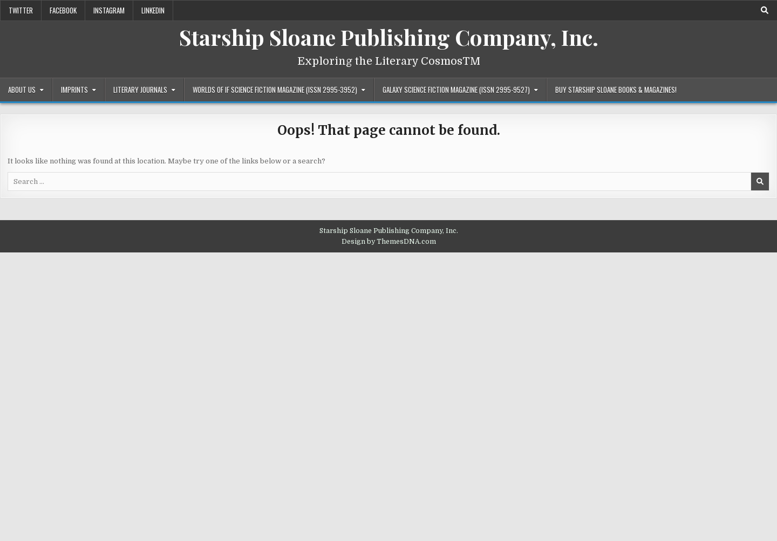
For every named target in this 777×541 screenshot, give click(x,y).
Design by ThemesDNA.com (389, 241)
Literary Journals (140, 89)
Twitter (21, 10)
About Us (22, 89)
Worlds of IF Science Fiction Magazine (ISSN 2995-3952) (275, 89)
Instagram (109, 10)
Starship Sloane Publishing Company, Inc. (388, 37)
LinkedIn (153, 10)
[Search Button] (764, 10)
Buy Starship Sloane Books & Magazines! (616, 89)
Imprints (74, 89)
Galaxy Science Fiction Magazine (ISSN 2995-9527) (456, 89)
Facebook (63, 10)
